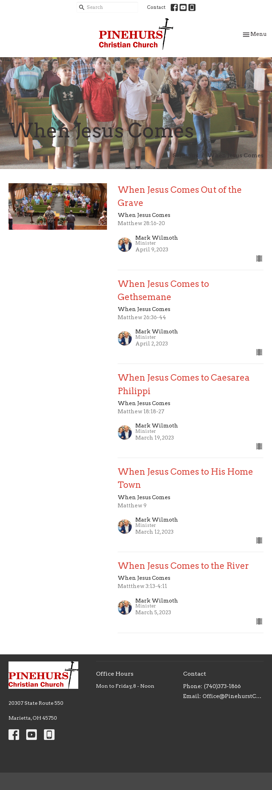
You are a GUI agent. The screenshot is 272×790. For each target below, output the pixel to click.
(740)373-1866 (222, 686)
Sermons (185, 155)
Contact (156, 7)
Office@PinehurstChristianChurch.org (233, 696)
